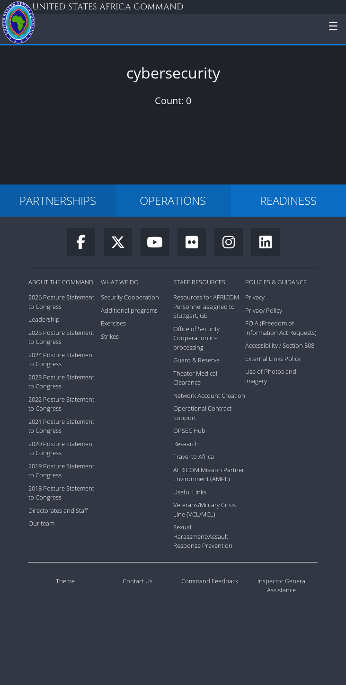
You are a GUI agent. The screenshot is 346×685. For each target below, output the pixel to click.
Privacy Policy (263, 310)
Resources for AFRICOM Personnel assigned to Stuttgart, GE (206, 306)
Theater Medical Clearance (195, 378)
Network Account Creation (209, 395)
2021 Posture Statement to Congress (61, 426)
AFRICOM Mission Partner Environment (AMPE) (208, 474)
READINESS (288, 200)
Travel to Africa (193, 456)
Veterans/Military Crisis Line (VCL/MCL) (204, 509)
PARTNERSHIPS (57, 200)
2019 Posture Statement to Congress (61, 471)
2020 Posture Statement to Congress (61, 448)
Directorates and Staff (58, 510)
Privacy (255, 297)
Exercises (113, 323)
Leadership (44, 319)
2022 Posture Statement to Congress (61, 404)
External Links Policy (273, 358)
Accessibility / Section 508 (279, 345)
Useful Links (189, 492)
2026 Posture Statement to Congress (61, 302)
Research (186, 443)
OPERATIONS (173, 200)
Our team (41, 523)
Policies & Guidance (276, 282)
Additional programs (129, 310)
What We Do (120, 282)
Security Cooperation (130, 297)
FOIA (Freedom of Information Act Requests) (281, 328)
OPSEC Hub (189, 430)
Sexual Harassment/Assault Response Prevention (202, 536)
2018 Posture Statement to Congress (61, 493)
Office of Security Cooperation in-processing (196, 338)
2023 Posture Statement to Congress (61, 382)
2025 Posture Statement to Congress (61, 337)
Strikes (110, 336)
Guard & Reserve (196, 360)
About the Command (60, 282)
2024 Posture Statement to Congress (61, 360)
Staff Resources (199, 282)
